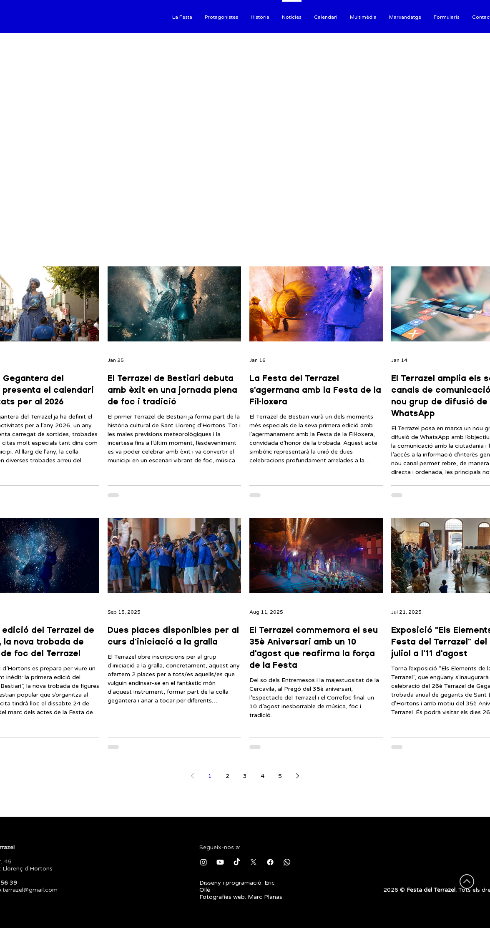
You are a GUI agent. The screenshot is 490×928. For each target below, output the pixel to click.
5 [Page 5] (280, 776)
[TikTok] (237, 862)
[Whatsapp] (287, 862)
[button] (182, 16)
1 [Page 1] (210, 776)
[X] (253, 862)
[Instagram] (203, 862)
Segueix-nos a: (219, 847)
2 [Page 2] (227, 776)
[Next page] (297, 775)
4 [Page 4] (262, 776)
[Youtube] (220, 862)
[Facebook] (270, 862)
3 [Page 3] (245, 776)
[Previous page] (192, 775)
